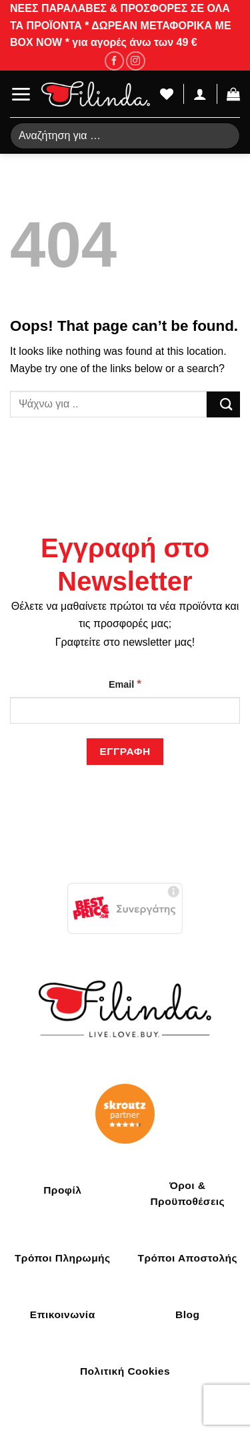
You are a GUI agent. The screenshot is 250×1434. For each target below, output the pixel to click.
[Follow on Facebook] (114, 61)
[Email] (125, 710)
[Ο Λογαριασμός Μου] (200, 94)
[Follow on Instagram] (135, 61)
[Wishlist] (166, 94)
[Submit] (223, 404)
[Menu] (20, 94)
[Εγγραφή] (125, 751)
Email (125, 683)
